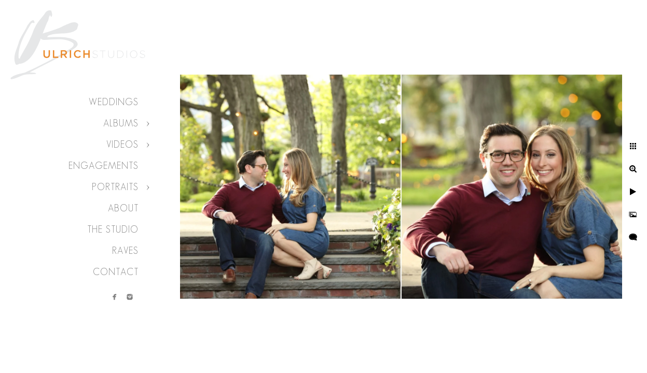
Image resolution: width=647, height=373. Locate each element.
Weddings (114, 102)
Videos (122, 144)
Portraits (115, 187)
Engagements (103, 166)
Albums (121, 123)
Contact (116, 272)
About (123, 208)
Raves (125, 251)
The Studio (113, 229)
